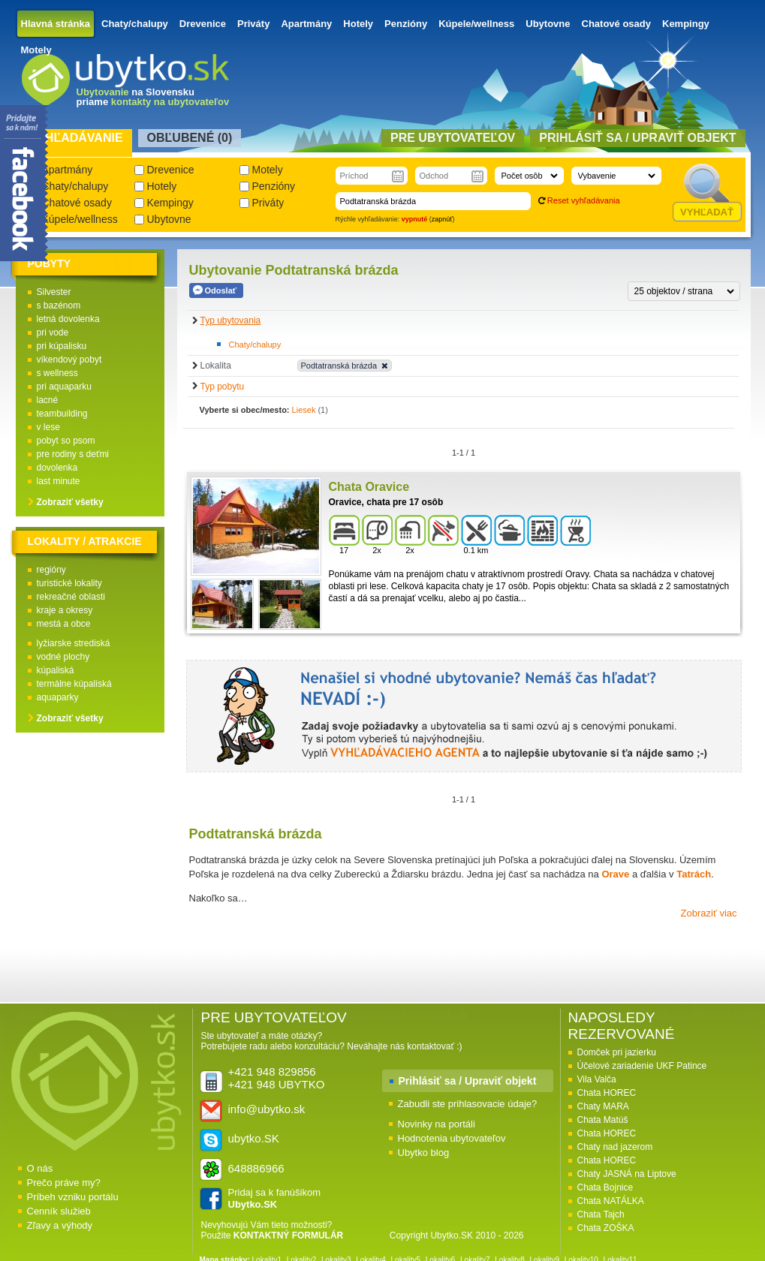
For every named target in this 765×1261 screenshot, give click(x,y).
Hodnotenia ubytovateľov (452, 1138)
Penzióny (405, 23)
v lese (48, 427)
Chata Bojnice (605, 1187)
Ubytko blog (424, 1152)
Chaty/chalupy (134, 23)
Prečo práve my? (64, 1182)
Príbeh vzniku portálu (73, 1196)
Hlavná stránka (56, 23)
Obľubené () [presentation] (190, 137)
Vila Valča (596, 1079)
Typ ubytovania (230, 320)
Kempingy (685, 23)
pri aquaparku (64, 386)
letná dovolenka (68, 319)
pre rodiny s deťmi (73, 454)
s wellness (57, 373)
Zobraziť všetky (70, 502)
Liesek (304, 409)
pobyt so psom (66, 440)
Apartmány (306, 23)
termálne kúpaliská (74, 684)
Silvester (54, 292)
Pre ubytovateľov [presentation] (452, 137)
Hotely (358, 23)
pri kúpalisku (62, 346)
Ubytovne (548, 23)
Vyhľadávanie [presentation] (76, 137)
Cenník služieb (59, 1211)
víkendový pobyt (69, 359)
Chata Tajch (601, 1214)
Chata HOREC (607, 1093)
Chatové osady (616, 23)
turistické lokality (69, 583)
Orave (616, 874)
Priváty (253, 23)
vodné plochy (63, 657)
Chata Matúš (602, 1120)
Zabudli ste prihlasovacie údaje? (468, 1103)
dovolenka (57, 467)
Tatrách (693, 874)
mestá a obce (64, 623)
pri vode (53, 332)
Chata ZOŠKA (605, 1228)
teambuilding (62, 413)
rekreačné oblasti (71, 596)
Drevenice (202, 23)
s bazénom (59, 305)
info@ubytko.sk (267, 1109)
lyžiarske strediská (73, 643)
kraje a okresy (65, 610)
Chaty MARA (603, 1106)
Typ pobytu (222, 386)
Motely (36, 50)
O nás (40, 1168)
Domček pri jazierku (616, 1052)
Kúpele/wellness (476, 23)
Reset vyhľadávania (583, 200)
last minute (58, 481)
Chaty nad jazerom (615, 1147)
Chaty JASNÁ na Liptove (626, 1174)
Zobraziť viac (709, 913)
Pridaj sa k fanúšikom (274, 1198)
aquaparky (58, 697)
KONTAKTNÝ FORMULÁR (288, 1235)
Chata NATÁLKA (610, 1201)
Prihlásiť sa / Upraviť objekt (468, 1081)
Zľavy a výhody (60, 1225)
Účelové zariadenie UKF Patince (642, 1066)
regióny (51, 569)
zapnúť (442, 219)
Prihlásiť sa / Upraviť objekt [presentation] (637, 137)
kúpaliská (55, 670)
